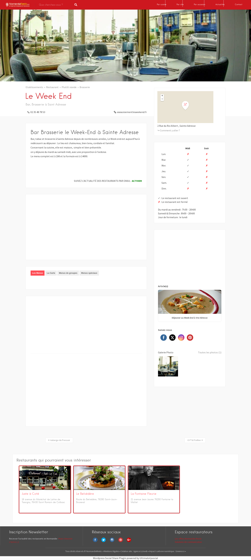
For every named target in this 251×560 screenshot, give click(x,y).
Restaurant (52, 87)
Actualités (220, 4)
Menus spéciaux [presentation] (89, 273)
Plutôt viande (69, 87)
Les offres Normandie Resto (188, 538)
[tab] (38, 273)
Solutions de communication (188, 542)
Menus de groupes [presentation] (68, 273)
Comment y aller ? (170, 130)
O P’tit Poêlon (194, 440)
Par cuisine (161, 4)
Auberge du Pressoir (60, 440)
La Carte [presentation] (51, 273)
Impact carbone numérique (161, 551)
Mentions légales (111, 551)
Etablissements (34, 87)
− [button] (162, 99)
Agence (137, 551)
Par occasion (199, 4)
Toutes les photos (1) (209, 352)
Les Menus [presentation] (37, 273)
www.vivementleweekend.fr (132, 112)
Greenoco (180, 551)
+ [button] (162, 96)
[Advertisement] (86, 229)
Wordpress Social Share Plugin (110, 558)
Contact (238, 4)
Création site (126, 551)
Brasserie (85, 87)
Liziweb (144, 551)
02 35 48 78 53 (37, 112)
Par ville (180, 4)
